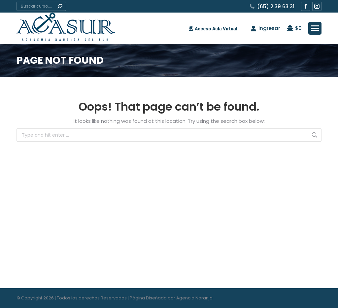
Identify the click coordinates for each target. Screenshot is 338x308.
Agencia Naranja (194, 298)
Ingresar (265, 28)
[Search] (41, 6)
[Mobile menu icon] (314, 28)
